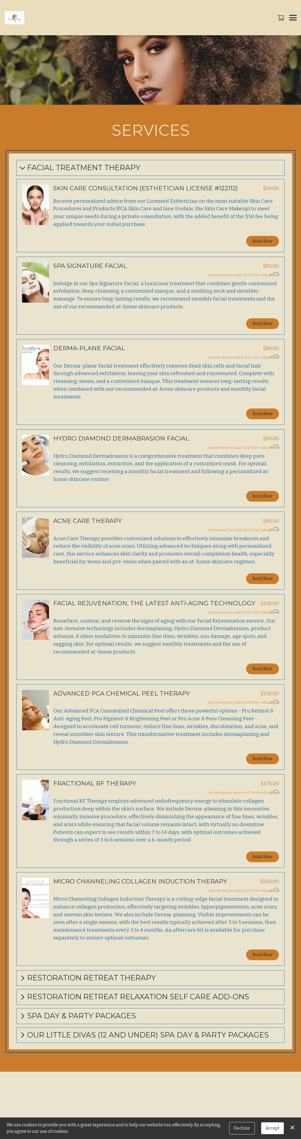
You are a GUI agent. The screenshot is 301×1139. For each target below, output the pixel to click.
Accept (272, 1128)
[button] (281, 17)
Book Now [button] (262, 241)
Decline (242, 1128)
